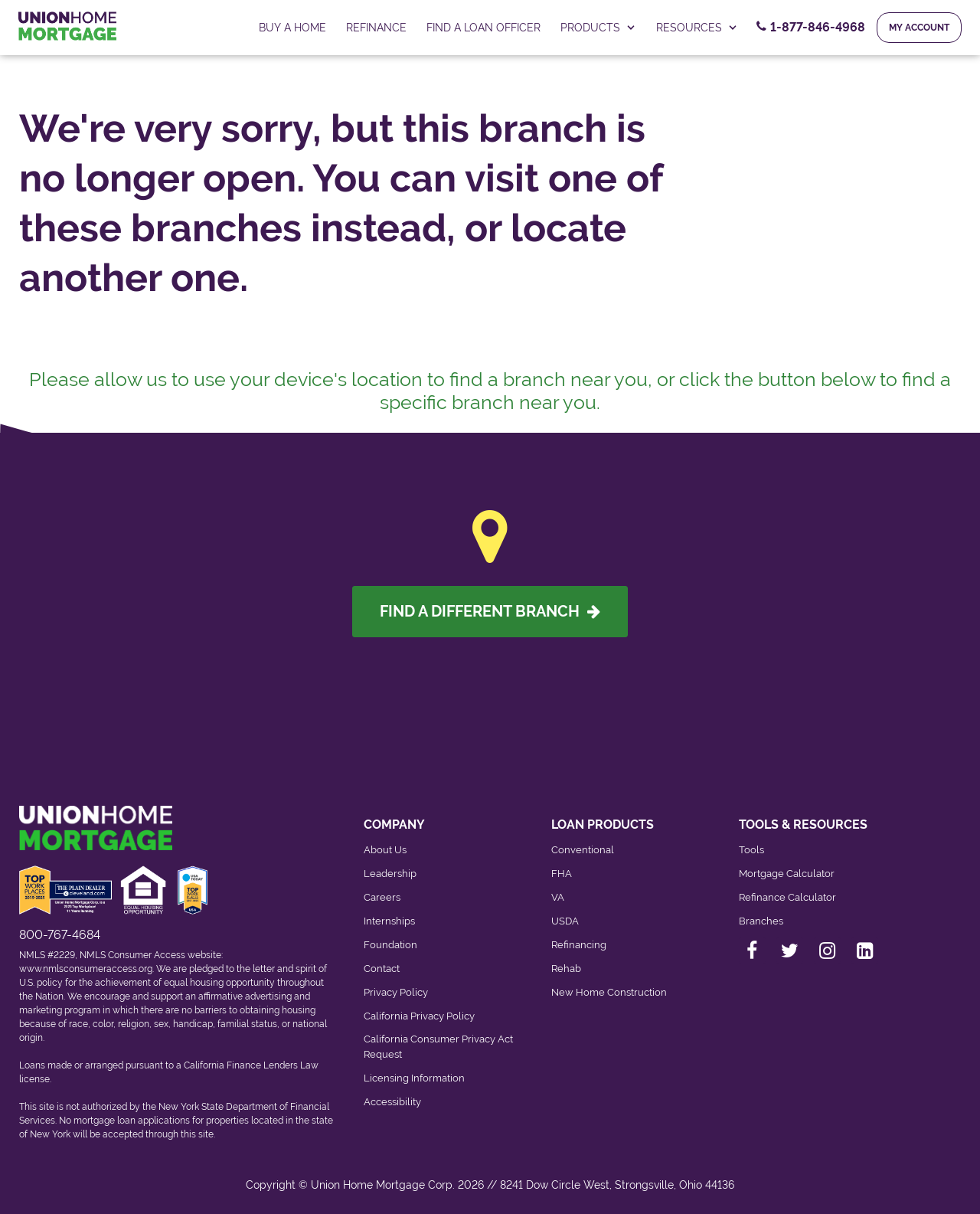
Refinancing (578, 945)
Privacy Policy (396, 992)
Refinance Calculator (787, 897)
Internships (389, 921)
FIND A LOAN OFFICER (483, 27)
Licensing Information (414, 1078)
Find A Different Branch (490, 611)
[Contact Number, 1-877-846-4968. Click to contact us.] (810, 27)
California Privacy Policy (419, 1016)
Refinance (376, 27)
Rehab (566, 968)
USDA (565, 921)
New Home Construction (609, 992)
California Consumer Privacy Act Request (438, 1046)
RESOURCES (697, 27)
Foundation (390, 945)
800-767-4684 (59, 935)
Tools (751, 850)
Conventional (582, 850)
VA (557, 897)
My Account (919, 27)
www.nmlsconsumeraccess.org (85, 969)
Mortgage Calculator (787, 873)
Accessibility (392, 1102)
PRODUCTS (598, 27)
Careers (382, 897)
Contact (382, 968)
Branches (761, 921)
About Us (385, 850)
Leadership (390, 873)
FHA (561, 873)
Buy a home (292, 27)
